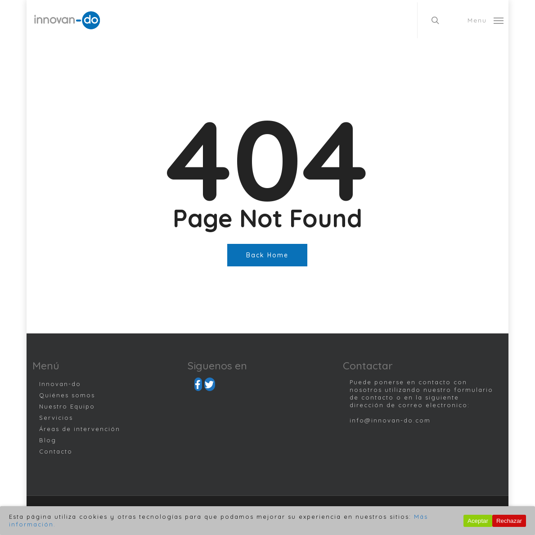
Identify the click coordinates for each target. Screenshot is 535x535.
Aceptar (478, 520)
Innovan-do (60, 383)
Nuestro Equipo (67, 406)
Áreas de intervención (79, 428)
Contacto (55, 451)
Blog (47, 440)
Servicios (56, 417)
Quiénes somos (67, 395)
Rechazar (509, 520)
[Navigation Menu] (486, 20)
